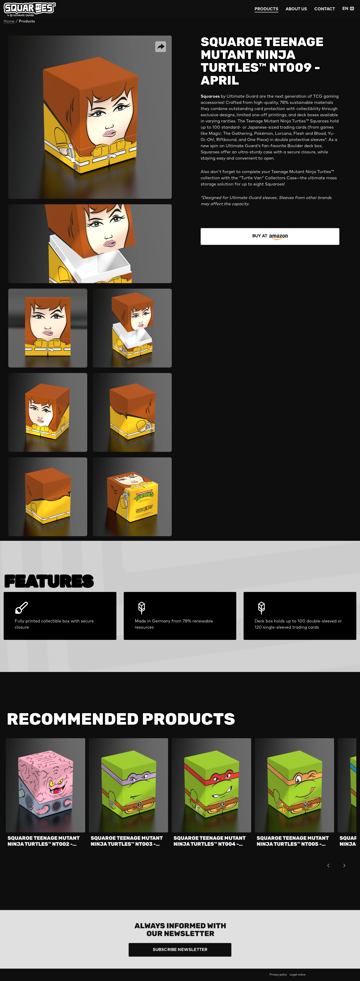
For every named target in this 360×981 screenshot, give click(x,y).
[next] (344, 865)
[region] (180, 805)
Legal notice (298, 974)
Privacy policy (278, 974)
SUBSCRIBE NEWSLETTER (180, 950)
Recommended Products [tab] (121, 719)
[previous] (328, 865)
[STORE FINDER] (270, 236)
